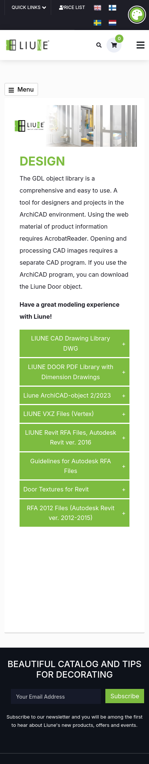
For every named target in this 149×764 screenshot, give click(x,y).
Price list (73, 7)
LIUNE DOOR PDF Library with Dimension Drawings (77, 371)
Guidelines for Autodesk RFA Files (78, 466)
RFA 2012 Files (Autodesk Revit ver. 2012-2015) (76, 512)
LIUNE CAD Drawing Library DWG (78, 343)
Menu (21, 89)
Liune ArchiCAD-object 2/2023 (74, 395)
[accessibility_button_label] (136, 14)
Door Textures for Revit (74, 489)
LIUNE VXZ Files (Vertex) (74, 414)
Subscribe (124, 696)
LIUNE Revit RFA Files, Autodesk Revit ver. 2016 (75, 437)
